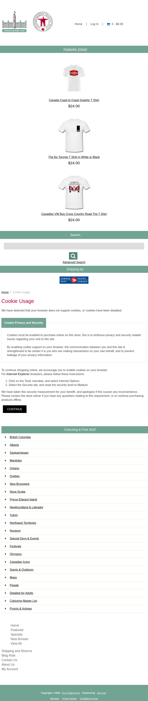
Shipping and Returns (17, 651)
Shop (14, 40)
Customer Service (73, 40)
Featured (17, 630)
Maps (11, 577)
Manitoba (13, 460)
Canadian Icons (17, 561)
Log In (94, 24)
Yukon (11, 515)
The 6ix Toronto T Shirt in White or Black (74, 156)
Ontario (12, 468)
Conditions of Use (89, 698)
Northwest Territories (20, 522)
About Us (39, 40)
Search (75, 235)
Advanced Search (74, 262)
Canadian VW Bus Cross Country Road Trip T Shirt (74, 213)
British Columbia (18, 437)
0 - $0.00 (115, 24)
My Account (10, 669)
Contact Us (128, 40)
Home (78, 24)
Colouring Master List (21, 600)
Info (104, 40)
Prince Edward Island (21, 499)
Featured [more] (75, 49)
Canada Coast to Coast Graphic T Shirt (74, 99)
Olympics (13, 554)
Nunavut (13, 530)
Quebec (12, 476)
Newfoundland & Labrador (24, 507)
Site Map (54, 698)
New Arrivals (19, 639)
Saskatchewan (17, 452)
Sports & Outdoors (19, 569)
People (12, 585)
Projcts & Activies (18, 608)
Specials (17, 634)
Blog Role (8, 655)
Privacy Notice (69, 698)
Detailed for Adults (19, 593)
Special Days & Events (22, 538)
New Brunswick (17, 483)
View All (16, 643)
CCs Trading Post (71, 693)
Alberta (12, 444)
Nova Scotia (15, 491)
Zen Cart (101, 693)
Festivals (13, 546)
